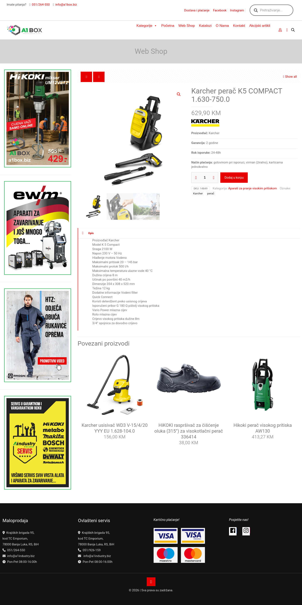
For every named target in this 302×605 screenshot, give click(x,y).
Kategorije (146, 26)
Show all (289, 77)
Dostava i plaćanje (197, 10)
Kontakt (239, 26)
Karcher (198, 193)
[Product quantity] (204, 177)
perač (210, 193)
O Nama (222, 26)
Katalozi (205, 26)
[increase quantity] (213, 177)
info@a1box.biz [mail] (66, 4)
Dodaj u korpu (234, 177)
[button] (179, 94)
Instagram (237, 10)
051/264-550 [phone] (41, 4)
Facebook (220, 10)
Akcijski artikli (259, 26)
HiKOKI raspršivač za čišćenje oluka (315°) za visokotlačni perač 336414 (188, 431)
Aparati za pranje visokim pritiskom (252, 188)
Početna (167, 26)
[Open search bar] (293, 30)
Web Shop (186, 26)
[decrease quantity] (196, 177)
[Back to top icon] (151, 581)
